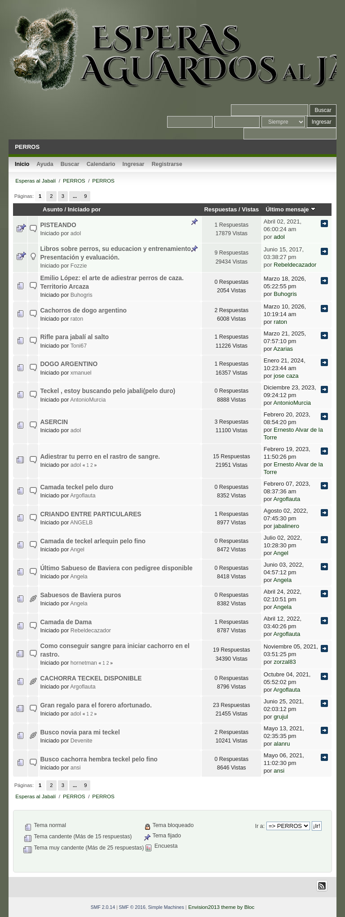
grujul (281, 716)
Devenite (82, 741)
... (75, 196)
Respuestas (220, 209)
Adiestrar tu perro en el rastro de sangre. (100, 456)
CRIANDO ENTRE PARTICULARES (90, 514)
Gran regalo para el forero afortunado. (95, 705)
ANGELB (81, 522)
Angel (77, 549)
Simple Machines (166, 907)
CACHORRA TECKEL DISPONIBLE (91, 678)
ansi (76, 768)
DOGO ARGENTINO (68, 364)
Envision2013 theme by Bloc (221, 907)
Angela (79, 576)
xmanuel (81, 373)
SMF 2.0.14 (103, 907)
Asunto (53, 209)
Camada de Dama (66, 622)
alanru (282, 743)
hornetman (84, 663)
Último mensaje (290, 209)
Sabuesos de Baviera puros (80, 595)
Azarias (283, 348)
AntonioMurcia (88, 400)
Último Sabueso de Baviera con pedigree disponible (116, 568)
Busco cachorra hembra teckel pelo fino (98, 759)
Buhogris (82, 295)
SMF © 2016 (132, 907)
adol (76, 233)
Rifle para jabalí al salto (74, 337)
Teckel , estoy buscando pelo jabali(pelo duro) (107, 391)
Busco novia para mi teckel (79, 732)
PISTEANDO (58, 225)
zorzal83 (285, 661)
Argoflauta (82, 495)
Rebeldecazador (295, 264)
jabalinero (286, 526)
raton (77, 319)
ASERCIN (54, 422)
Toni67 (79, 346)
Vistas (250, 209)
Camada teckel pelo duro (76, 487)
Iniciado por (84, 209)
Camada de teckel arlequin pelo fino (93, 541)
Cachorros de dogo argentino (83, 310)
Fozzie (79, 266)
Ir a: (260, 826)
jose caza (286, 375)
